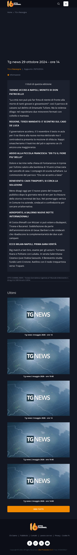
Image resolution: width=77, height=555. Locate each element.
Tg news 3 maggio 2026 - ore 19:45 (38, 376)
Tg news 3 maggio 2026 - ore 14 (38, 418)
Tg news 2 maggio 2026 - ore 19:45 (38, 459)
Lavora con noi (46, 535)
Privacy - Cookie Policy (64, 535)
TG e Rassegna (21, 12)
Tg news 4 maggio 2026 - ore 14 (38, 335)
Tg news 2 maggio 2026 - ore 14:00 (38, 501)
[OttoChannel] (14, 4)
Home (9, 12)
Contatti (34, 535)
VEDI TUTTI (38, 509)
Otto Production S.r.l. (45, 550)
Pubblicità (24, 535)
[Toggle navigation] (65, 3)
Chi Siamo (13, 535)
